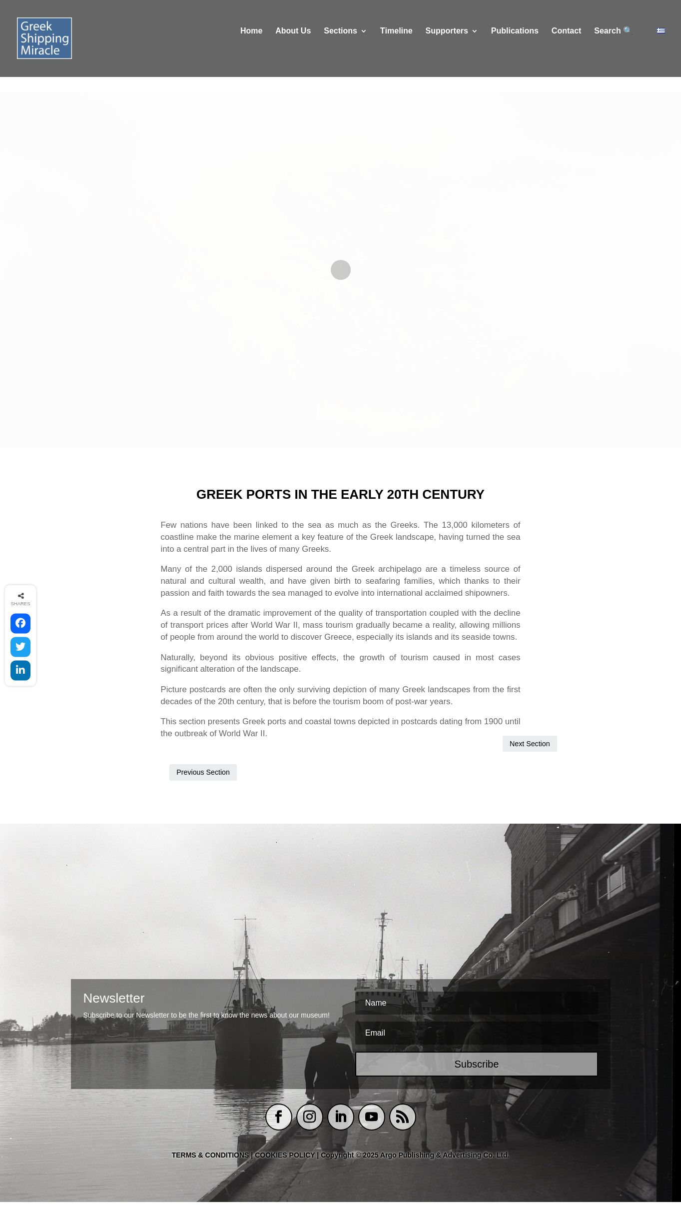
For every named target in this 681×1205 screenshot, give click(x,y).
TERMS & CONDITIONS (210, 1158)
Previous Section (203, 773)
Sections (340, 46)
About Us (293, 46)
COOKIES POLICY (286, 1158)
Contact (567, 46)
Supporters (447, 46)
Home (251, 46)
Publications (515, 46)
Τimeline (396, 46)
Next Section (493, 773)
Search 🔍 (613, 46)
